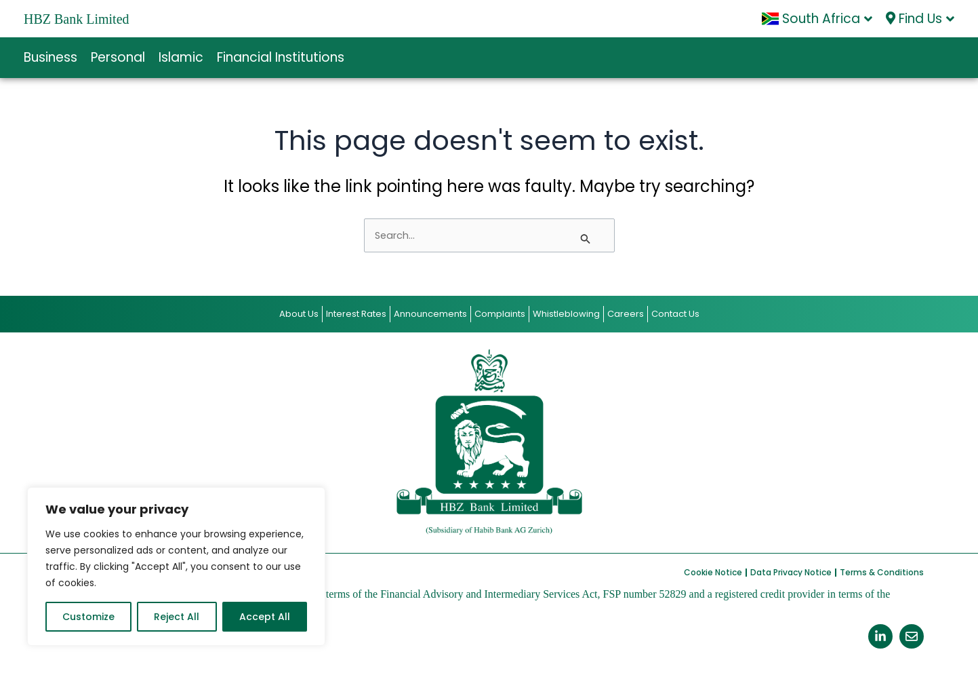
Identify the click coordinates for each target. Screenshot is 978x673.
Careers (678, 323)
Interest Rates (303, 323)
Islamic (181, 57)
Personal (118, 57)
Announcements (407, 323)
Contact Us (748, 323)
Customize (88, 616)
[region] (176, 566)
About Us (223, 323)
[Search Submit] (585, 238)
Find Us (920, 18)
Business (50, 57)
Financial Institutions (280, 57)
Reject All (176, 616)
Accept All (264, 616)
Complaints (504, 323)
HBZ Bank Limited (92, 18)
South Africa (817, 18)
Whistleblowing (596, 323)
